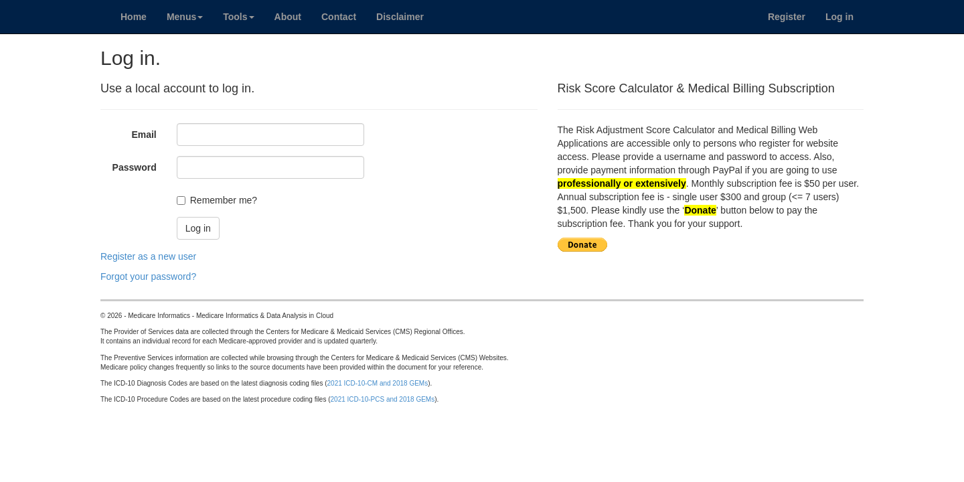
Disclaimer (400, 16)
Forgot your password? (148, 276)
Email (143, 134)
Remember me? (223, 200)
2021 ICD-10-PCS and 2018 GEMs (383, 399)
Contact (338, 16)
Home (133, 16)
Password (134, 167)
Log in (839, 16)
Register (786, 16)
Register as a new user (148, 256)
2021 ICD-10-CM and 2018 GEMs (377, 383)
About (287, 16)
